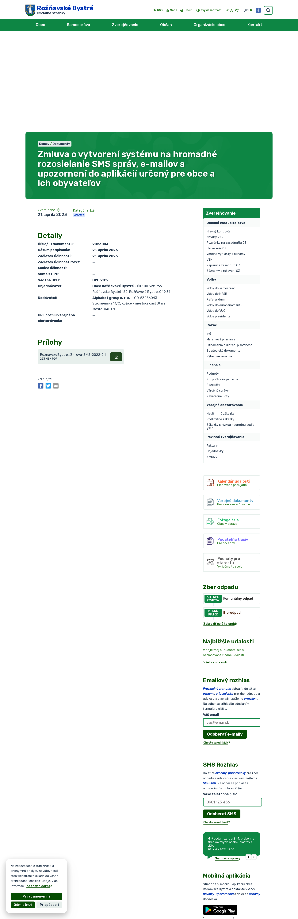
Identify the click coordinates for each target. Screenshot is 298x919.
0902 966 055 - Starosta (249, 897)
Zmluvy (79, 119)
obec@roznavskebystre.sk (250, 906)
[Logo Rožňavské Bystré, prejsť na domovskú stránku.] (59, 10)
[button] (248, 761)
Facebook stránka (243, 910)
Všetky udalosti (215, 566)
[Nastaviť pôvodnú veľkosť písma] (232, 10)
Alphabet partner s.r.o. (82, 872)
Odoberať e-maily (225, 638)
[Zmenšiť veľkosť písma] (227, 10)
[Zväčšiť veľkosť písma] (236, 10)
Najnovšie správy (227, 762)
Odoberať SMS (221, 717)
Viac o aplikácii (214, 835)
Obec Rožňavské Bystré (68, 876)
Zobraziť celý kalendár (220, 528)
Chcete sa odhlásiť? (216, 647)
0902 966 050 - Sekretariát (251, 901)
